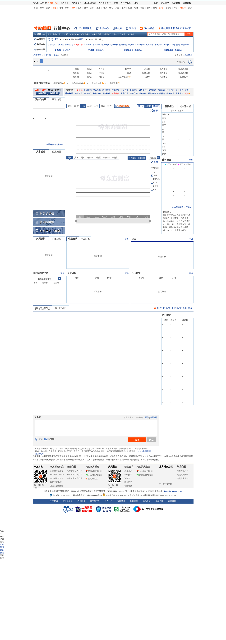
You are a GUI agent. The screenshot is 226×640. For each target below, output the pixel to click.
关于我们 (54, 501)
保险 (142, 8)
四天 (103, 106)
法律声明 (134, 501)
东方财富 (38, 466)
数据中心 (104, 28)
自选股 (122, 34)
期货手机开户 (183, 471)
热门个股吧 (171, 308)
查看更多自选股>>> (54, 144)
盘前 (70, 106)
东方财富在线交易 (74, 474)
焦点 (42, 8)
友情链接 (172, 501)
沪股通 (58, 50)
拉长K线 (132, 158)
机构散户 (97, 93)
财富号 (183, 8)
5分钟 (90, 157)
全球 (86, 8)
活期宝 (127, 478)
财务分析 (143, 90)
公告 (134, 239)
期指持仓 (176, 44)
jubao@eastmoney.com (173, 491)
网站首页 (37, 3)
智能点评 (134, 93)
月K (83, 157)
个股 (66, 34)
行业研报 (114, 44)
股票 (48, 8)
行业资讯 (85, 238)
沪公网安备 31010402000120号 (116, 495)
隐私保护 (147, 501)
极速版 (156, 106)
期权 (67, 8)
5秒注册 (153, 417)
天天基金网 (76, 3)
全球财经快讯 (85, 28)
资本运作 (161, 90)
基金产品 (128, 482)
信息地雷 (56, 151)
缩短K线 (141, 158)
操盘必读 (79, 90)
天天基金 (112, 466)
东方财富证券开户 (74, 471)
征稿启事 (159, 501)
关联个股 (179, 90)
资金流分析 (185, 106)
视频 (155, 8)
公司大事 (124, 90)
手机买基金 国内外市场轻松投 (176, 28)
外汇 (111, 8)
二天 (89, 106)
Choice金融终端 (56, 486)
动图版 (148, 106)
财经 (36, 8)
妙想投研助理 (56, 482)
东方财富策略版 (57, 478)
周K (76, 157)
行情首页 (37, 55)
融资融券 (185, 44)
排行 (77, 34)
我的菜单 (165, 3)
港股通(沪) (128, 50)
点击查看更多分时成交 (181, 207)
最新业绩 (152, 93)
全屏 (155, 110)
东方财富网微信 (94, 475)
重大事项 (179, 93)
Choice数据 (149, 28)
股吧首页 (159, 308)
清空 (151, 439)
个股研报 (105, 44)
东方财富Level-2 (57, 474)
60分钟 (115, 157)
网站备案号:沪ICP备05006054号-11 (88, 495)
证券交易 (176, 3)
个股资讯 (72, 238)
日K (70, 157)
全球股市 (39, 39)
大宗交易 (167, 44)
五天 (109, 106)
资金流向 (69, 44)
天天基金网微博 (145, 471)
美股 (92, 8)
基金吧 (168, 8)
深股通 (91, 50)
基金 (130, 8)
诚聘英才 (121, 501)
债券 (149, 8)
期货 (105, 8)
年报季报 (141, 44)
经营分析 (97, 90)
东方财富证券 (90, 3)
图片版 (141, 106)
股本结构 (134, 90)
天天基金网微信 (145, 475)
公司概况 (88, 90)
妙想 (116, 3)
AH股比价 (78, 44)
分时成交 (166, 159)
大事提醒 (40, 151)
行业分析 (170, 90)
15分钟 (98, 157)
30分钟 (106, 157)
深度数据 (115, 93)
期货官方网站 (183, 478)
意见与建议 (92, 479)
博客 (176, 8)
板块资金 (96, 44)
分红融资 (152, 90)
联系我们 (108, 501)
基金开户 (128, 471)
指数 (49, 34)
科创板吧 (60, 308)
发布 (137, 439)
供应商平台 (95, 501)
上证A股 (47, 55)
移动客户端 (53, 3)
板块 (72, 34)
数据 (80, 8)
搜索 (190, 8)
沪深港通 (39, 49)
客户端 (132, 28)
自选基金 (131, 34)
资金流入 (66, 50)
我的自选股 (40, 99)
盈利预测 (123, 44)
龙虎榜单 (149, 44)
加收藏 (44, 3)
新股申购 (51, 44)
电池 (56, 55)
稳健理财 (128, 486)
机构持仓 (161, 93)
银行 (123, 8)
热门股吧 (166, 315)
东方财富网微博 (94, 471)
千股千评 (132, 44)
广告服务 (81, 501)
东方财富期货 (166, 466)
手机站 (118, 28)
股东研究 (115, 90)
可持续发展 (67, 501)
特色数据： (70, 93)
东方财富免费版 (57, 471)
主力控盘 (88, 93)
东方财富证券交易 (74, 478)
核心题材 (106, 90)
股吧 (161, 8)
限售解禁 (158, 44)
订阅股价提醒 (122, 106)
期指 (61, 8)
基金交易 (128, 474)
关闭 (29, 8)
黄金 (117, 8)
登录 (147, 417)
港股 (98, 8)
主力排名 (88, 44)
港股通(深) (168, 50)
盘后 (76, 106)
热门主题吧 (182, 308)
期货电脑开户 (183, 474)
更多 (187, 90)
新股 (54, 8)
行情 (73, 8)
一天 (83, 106)
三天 (96, 106)
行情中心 (39, 34)
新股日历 (60, 44)
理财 (136, 8)
